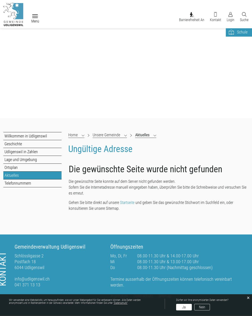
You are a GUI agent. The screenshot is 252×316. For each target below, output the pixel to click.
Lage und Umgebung (20, 160)
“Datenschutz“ (120, 303)
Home (73, 135)
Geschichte (13, 144)
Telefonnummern (17, 183)
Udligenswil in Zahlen (21, 152)
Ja (184, 307)
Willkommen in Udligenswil (25, 136)
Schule (242, 32)
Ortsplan (11, 168)
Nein (202, 307)
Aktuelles (21, 175)
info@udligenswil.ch (32, 279)
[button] (110, 135)
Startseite (127, 203)
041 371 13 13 (27, 285)
